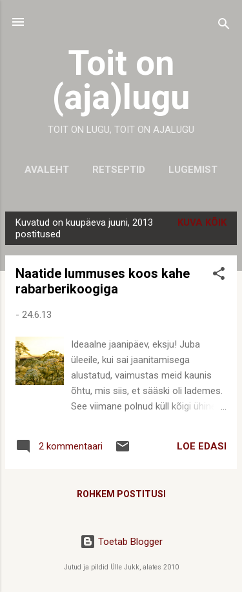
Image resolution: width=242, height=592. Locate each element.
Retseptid (118, 169)
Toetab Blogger (121, 542)
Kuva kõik (202, 222)
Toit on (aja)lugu (121, 80)
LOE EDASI (202, 446)
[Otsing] (224, 26)
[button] (219, 276)
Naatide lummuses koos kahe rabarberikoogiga (102, 281)
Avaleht (47, 169)
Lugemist (192, 169)
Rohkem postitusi (121, 494)
